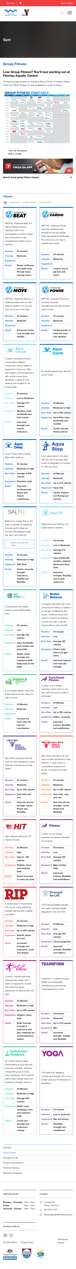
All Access (15, 202)
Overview (7, 1147)
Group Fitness (9, 1152)
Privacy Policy (27, 1242)
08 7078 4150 (50, 1209)
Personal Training (11, 1167)
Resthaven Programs (12, 1173)
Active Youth (45, 202)
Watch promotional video (17, 543)
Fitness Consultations (13, 1162)
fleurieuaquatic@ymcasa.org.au (58, 1214)
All (5, 202)
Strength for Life (10, 1157)
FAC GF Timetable (38, 152)
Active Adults (29, 202)
